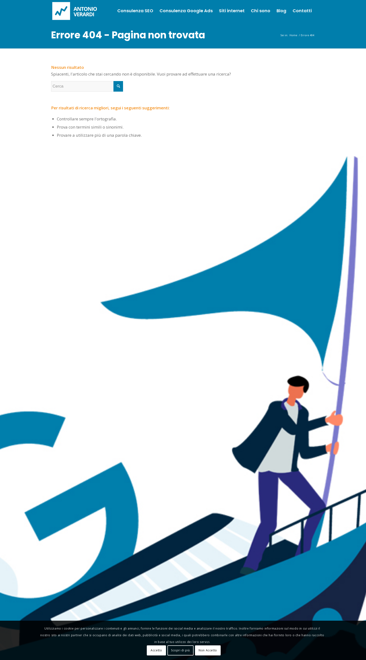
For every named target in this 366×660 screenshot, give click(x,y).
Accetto (156, 650)
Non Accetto (208, 650)
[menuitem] (135, 11)
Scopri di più (180, 650)
